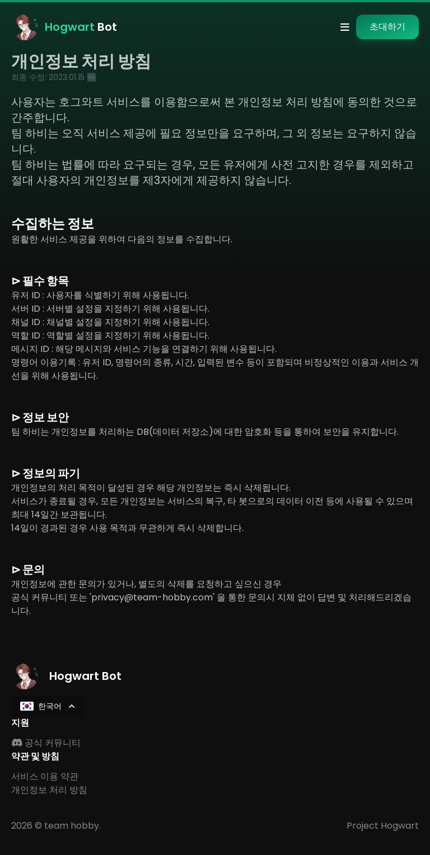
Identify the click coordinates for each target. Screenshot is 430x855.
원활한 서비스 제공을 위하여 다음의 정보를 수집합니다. (121, 239)
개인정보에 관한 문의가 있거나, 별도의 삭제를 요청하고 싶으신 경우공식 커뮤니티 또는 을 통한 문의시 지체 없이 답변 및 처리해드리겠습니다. (211, 597)
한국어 (48, 706)
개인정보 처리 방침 (49, 789)
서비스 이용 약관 (44, 776)
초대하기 (387, 26)
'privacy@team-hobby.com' (152, 597)
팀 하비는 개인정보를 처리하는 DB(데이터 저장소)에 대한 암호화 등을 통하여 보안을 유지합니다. (205, 431)
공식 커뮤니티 (46, 742)
